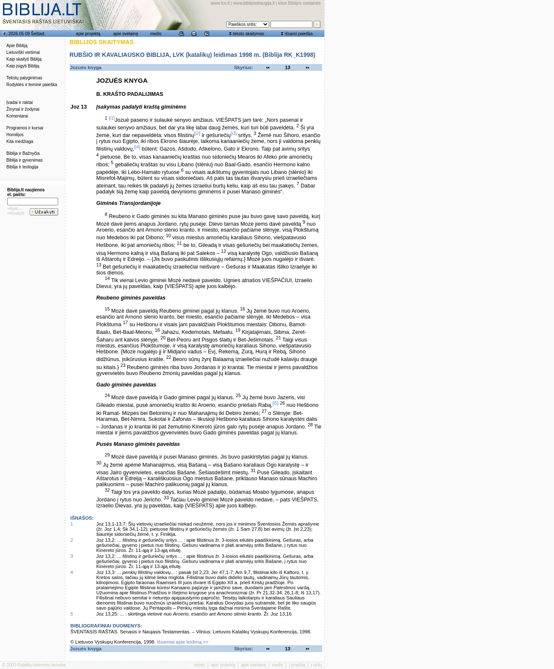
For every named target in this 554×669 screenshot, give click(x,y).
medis (156, 33)
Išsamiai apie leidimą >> (183, 641)
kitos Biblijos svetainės (299, 3)
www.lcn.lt (220, 3)
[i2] (197, 133)
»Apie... (14, 208)
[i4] (137, 146)
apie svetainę (125, 33)
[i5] (275, 403)
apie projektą (88, 33)
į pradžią (297, 665)
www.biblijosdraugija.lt (254, 3)
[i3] (233, 133)
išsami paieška (299, 33)
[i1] (112, 117)
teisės (199, 665)
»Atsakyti (16, 213)
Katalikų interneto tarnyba (41, 665)
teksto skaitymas (248, 33)
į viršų (316, 665)
